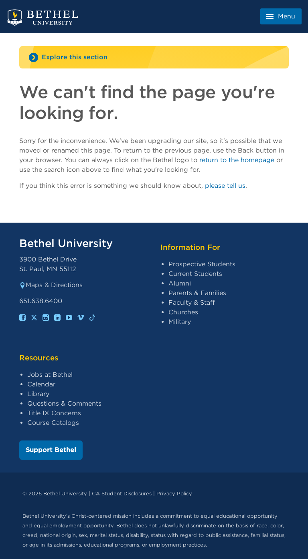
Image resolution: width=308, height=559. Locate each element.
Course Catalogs (53, 422)
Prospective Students (201, 264)
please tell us (225, 185)
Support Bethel (51, 450)
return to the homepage (236, 160)
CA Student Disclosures (122, 494)
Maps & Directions (51, 285)
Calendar (41, 384)
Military (179, 322)
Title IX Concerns (54, 413)
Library (38, 394)
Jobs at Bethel (50, 374)
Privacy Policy (174, 494)
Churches (183, 312)
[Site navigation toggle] (154, 57)
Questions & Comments (64, 403)
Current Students (195, 273)
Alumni (179, 283)
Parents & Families (197, 293)
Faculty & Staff (191, 302)
